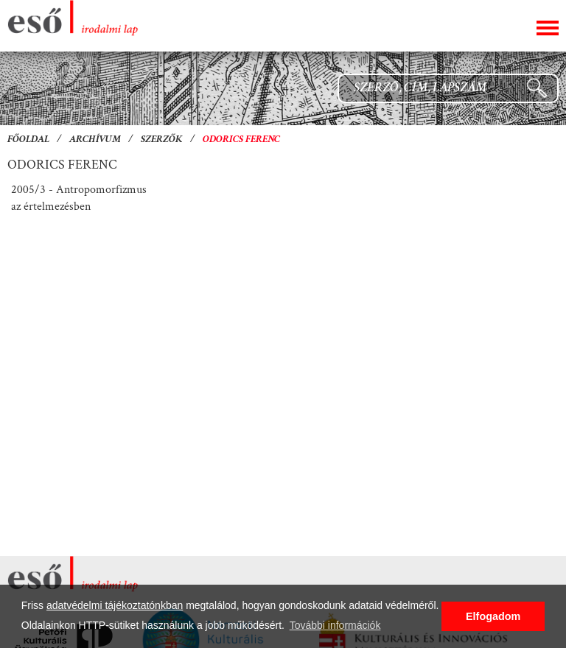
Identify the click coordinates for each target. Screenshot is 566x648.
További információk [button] (335, 625)
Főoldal (28, 140)
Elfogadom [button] (493, 616)
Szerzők (162, 140)
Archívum (95, 140)
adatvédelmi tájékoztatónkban (114, 605)
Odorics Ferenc (241, 140)
